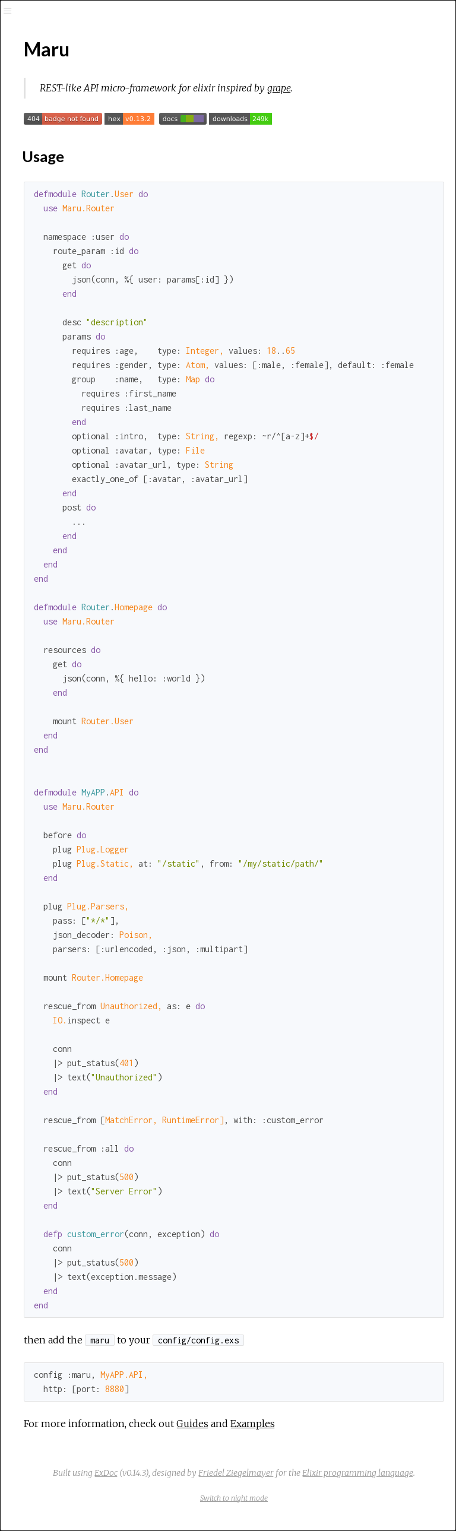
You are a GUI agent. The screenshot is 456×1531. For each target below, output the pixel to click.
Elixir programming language (357, 1472)
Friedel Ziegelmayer (236, 1472)
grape (279, 88)
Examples (252, 1423)
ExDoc (106, 1472)
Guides (192, 1423)
